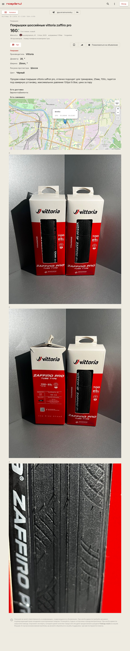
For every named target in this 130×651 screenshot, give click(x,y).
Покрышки (14, 21)
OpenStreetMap (116, 149)
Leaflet (107, 149)
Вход (124, 4)
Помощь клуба (104, 624)
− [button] (118, 113)
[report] (103, 45)
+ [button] (118, 109)
